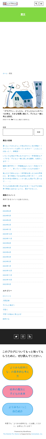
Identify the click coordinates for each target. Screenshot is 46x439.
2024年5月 (7, 216)
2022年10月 (7, 280)
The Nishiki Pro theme (11, 434)
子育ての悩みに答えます (12, 314)
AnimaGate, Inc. (37, 434)
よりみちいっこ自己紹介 (18, 409)
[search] (36, 4)
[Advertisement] (23, 48)
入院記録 (6, 300)
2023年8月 (7, 243)
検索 (4, 127)
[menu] (41, 4)
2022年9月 (7, 284)
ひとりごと (7, 296)
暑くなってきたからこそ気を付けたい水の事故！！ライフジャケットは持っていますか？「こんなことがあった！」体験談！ (22, 148)
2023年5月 (7, 248)
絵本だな (27, 119)
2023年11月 (7, 238)
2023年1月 (7, 266)
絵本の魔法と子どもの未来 (17, 391)
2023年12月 (7, 234)
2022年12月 (7, 271)
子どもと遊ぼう (18, 119)
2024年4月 (7, 220)
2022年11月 (7, 275)
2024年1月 (7, 229)
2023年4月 (7, 252)
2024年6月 (7, 211)
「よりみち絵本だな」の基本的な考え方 (17, 372)
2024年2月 (7, 225)
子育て (5, 310)
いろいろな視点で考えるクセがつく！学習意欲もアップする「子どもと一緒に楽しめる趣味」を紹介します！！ (22, 158)
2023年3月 (7, 257)
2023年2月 (7, 261)
